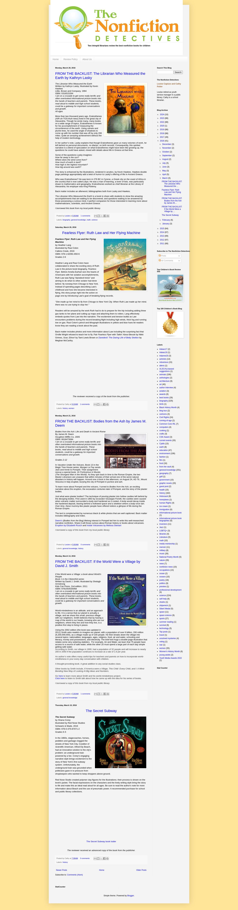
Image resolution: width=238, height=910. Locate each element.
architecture (164, 381)
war (160, 645)
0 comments (85, 545)
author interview (166, 387)
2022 (162, 122)
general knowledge (78, 220)
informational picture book (170, 513)
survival (162, 625)
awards (162, 394)
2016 (162, 141)
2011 (162, 243)
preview (162, 586)
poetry (162, 580)
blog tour (163, 411)
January (166, 224)
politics (162, 583)
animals (162, 374)
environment (164, 453)
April (164, 174)
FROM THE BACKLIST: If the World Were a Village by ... (172, 209)
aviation (162, 391)
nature (162, 560)
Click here (60, 678)
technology (164, 628)
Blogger (130, 895)
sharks (162, 602)
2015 (162, 228)
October (166, 152)
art (160, 384)
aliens (161, 365)
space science (165, 615)
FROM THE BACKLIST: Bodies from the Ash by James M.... (172, 200)
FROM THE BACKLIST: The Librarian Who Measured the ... (172, 183)
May (164, 171)
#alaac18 (163, 352)
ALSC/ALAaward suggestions (166, 370)
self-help (163, 599)
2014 (162, 232)
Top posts (163, 632)
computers (163, 427)
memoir (162, 547)
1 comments (85, 216)
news (161, 563)
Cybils (162, 443)
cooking (162, 430)
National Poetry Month (169, 557)
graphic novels (165, 483)
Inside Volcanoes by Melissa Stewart (104, 525)
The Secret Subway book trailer (101, 841)
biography (66, 220)
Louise (67, 216)
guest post (163, 486)
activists (162, 359)
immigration (164, 509)
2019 (162, 129)
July (164, 163)
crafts (161, 434)
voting (162, 641)
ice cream (163, 506)
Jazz (161, 527)
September (167, 155)
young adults (164, 655)
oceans (162, 577)
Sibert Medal (164, 609)
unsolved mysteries (167, 638)
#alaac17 (163, 349)
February (166, 220)
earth (161, 447)
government (164, 480)
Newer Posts (61, 870)
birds (161, 404)
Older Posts (141, 870)
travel (161, 635)
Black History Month (168, 407)
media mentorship (167, 544)
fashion (162, 457)
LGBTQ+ (163, 531)
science (95, 220)
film (160, 460)
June (164, 167)
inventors (163, 524)
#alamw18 (163, 356)
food (161, 463)
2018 (162, 133)
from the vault (165, 467)
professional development (170, 590)
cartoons (163, 414)
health (162, 490)
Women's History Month (169, 651)
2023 (162, 118)
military (162, 550)
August (165, 159)
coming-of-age (165, 420)
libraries (162, 534)
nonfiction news (166, 567)
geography (164, 473)
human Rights (165, 503)
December (167, 144)
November (167, 148)
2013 (162, 236)
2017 (162, 137)
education (163, 450)
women (71, 408)
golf (160, 476)
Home (56, 59)
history (65, 408)
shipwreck (163, 605)
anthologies (164, 378)
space (162, 612)
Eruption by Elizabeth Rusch (68, 525)
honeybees (164, 500)
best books (164, 397)
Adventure (163, 362)
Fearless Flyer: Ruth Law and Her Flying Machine (171, 192)
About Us (87, 59)
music (161, 553)
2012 (162, 240)
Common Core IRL (167, 424)
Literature (163, 537)
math (89, 220)
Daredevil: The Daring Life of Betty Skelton (118, 337)
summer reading (166, 622)
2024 (162, 114)
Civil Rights (164, 417)
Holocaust (163, 496)
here (61, 676)
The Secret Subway (170, 215)
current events (165, 440)
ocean (162, 573)
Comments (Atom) (75, 875)
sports (162, 618)
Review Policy (70, 59)
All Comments (166, 261)
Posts (162, 256)
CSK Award (164, 437)
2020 (162, 126)
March (165, 178)
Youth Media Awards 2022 (170, 658)
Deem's (58, 520)
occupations (164, 570)
